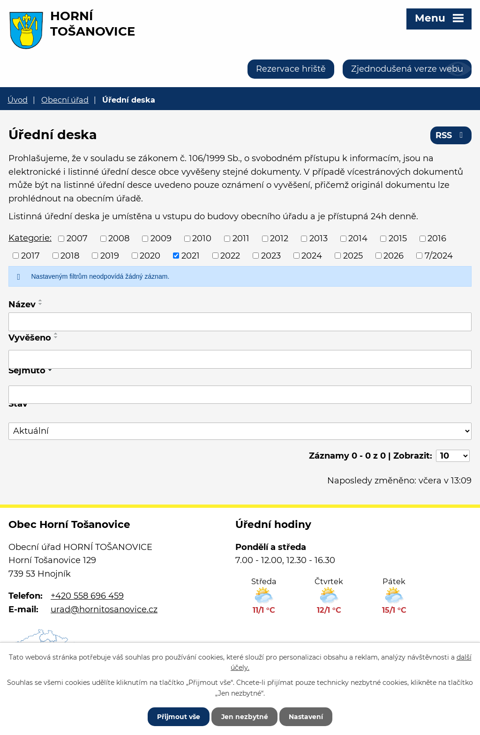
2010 (201, 238)
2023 (271, 255)
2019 (109, 255)
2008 (118, 238)
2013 (318, 238)
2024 (311, 255)
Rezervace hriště (291, 69)
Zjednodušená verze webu (407, 69)
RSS (451, 135)
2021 (190, 255)
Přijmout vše (177, 716)
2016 (437, 238)
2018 (69, 255)
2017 (30, 255)
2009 (161, 238)
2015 (398, 238)
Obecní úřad (65, 99)
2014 (358, 238)
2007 (77, 238)
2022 (230, 255)
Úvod (18, 99)
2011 (240, 238)
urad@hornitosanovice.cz (104, 609)
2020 (150, 255)
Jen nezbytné (244, 716)
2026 (393, 255)
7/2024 (439, 255)
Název (22, 304)
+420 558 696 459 (87, 596)
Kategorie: (30, 238)
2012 (279, 238)
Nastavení (307, 716)
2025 (353, 255)
